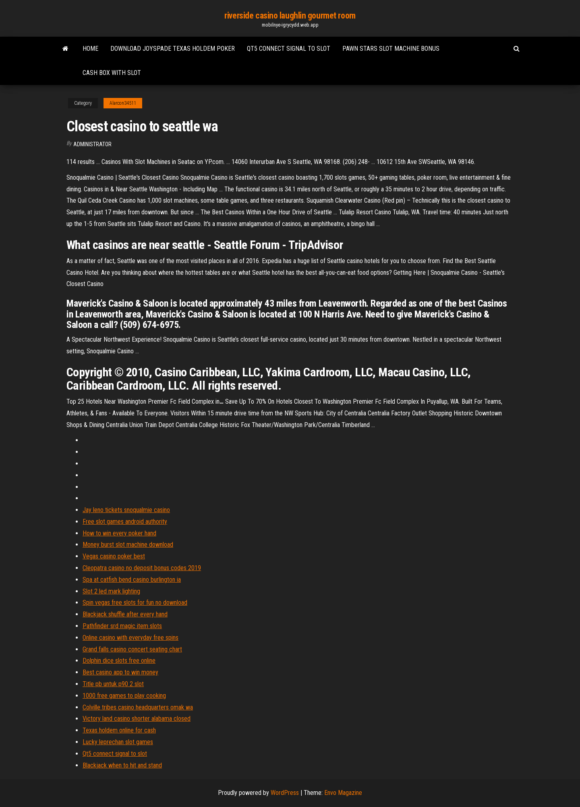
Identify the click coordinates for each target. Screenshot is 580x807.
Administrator (92, 144)
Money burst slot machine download (128, 544)
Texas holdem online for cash (119, 730)
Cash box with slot (112, 73)
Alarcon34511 (123, 103)
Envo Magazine (343, 793)
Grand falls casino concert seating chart (132, 649)
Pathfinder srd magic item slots (122, 626)
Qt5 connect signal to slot (288, 48)
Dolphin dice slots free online (119, 660)
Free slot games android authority (125, 521)
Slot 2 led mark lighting (111, 591)
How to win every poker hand (119, 533)
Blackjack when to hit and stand (122, 765)
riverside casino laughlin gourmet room (289, 15)
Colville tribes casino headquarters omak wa (138, 707)
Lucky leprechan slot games (118, 742)
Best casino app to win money (120, 672)
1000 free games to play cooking (124, 695)
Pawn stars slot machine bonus (390, 48)
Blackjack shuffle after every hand (125, 614)
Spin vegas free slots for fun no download (135, 602)
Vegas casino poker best (114, 556)
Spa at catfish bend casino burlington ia (132, 579)
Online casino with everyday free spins (130, 637)
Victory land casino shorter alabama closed (137, 718)
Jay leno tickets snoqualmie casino (126, 510)
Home (90, 48)
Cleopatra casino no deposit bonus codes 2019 (142, 568)
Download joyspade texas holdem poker (172, 48)
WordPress (285, 793)
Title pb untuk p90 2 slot (113, 684)
